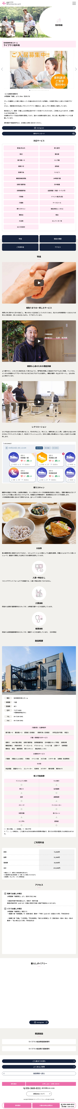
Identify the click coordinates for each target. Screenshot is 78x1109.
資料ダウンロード (39, 134)
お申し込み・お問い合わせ (50, 1084)
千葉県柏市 (17, 712)
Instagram (40, 128)
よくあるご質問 (39, 1066)
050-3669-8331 (68, 1104)
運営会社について (39, 1094)
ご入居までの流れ (39, 1061)
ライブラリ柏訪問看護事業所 (39, 1041)
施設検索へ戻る (39, 1073)
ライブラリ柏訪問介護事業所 (39, 1049)
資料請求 (14, 1084)
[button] (29, 90)
